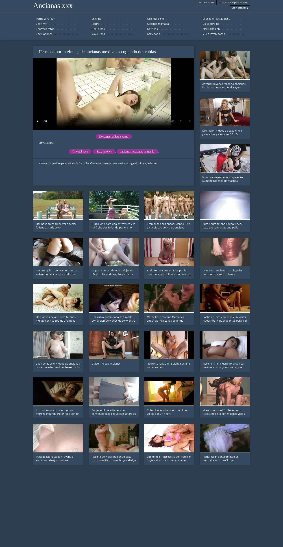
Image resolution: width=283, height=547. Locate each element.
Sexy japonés (104, 151)
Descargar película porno (113, 136)
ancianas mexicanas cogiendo (137, 151)
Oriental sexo (80, 151)
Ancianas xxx (53, 5)
